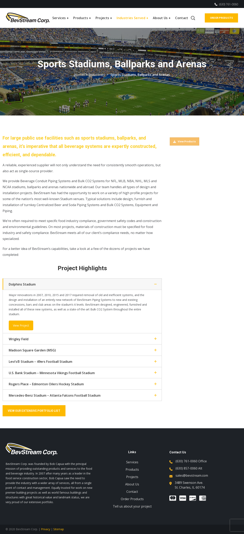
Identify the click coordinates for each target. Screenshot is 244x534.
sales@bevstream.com (192, 475)
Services (132, 462)
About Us (132, 484)
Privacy (45, 529)
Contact (132, 491)
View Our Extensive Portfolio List (35, 410)
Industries (97, 74)
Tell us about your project (132, 506)
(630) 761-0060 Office (191, 461)
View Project (21, 325)
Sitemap (58, 529)
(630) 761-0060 (226, 4)
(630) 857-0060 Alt (189, 468)
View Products (184, 141)
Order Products (221, 17)
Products (132, 469)
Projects (132, 477)
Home (79, 74)
